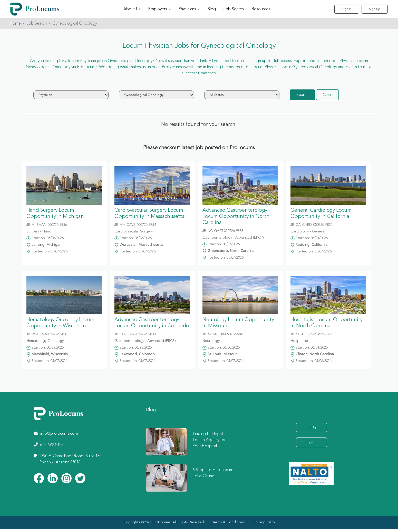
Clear (327, 95)
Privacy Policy (264, 522)
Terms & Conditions (229, 522)
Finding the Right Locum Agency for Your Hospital (209, 440)
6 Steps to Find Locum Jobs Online (213, 473)
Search (302, 95)
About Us (131, 9)
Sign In (347, 9)
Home (15, 24)
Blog (211, 9)
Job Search (234, 9)
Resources (260, 9)
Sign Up (374, 9)
